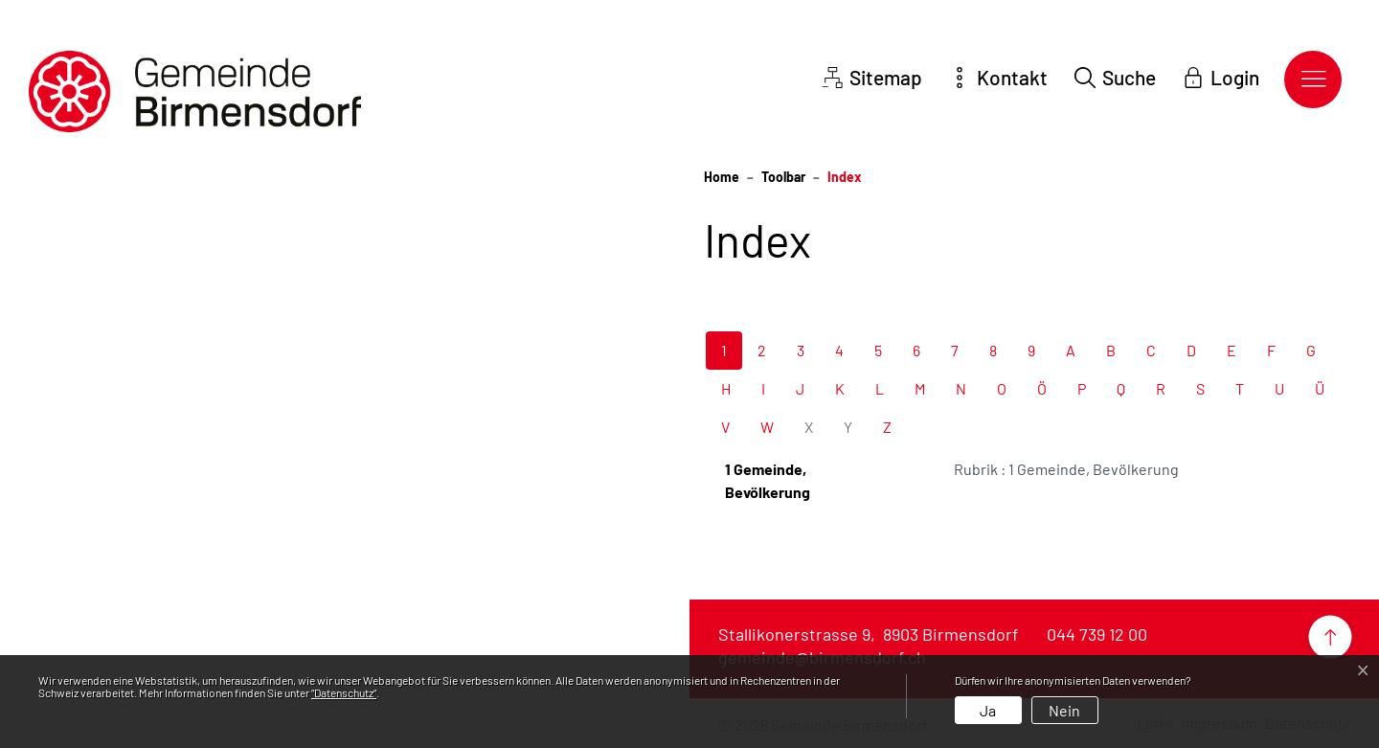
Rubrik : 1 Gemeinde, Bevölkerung (1066, 469)
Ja (988, 710)
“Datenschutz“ (343, 692)
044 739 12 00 (1097, 634)
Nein (1064, 710)
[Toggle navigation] (1313, 79)
